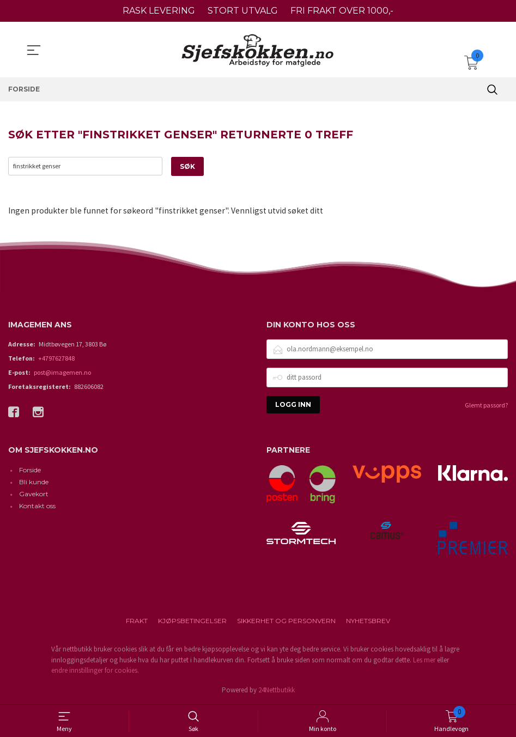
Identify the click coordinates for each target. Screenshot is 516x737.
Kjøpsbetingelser (192, 621)
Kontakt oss (37, 506)
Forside (30, 470)
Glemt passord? (486, 405)
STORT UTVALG (243, 10)
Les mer (424, 660)
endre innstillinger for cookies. (95, 670)
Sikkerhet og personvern (286, 621)
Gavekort (33, 494)
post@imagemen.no (62, 372)
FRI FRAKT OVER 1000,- (341, 10)
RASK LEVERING (159, 10)
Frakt (137, 621)
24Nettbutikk (276, 690)
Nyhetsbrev (368, 621)
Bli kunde (33, 482)
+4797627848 (56, 358)
